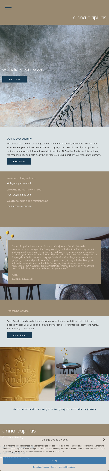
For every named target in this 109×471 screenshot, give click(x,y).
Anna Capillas (89, 18)
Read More (19, 161)
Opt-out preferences (40, 467)
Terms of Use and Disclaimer (63, 467)
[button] (104, 439)
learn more (14, 79)
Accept (54, 460)
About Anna (19, 335)
